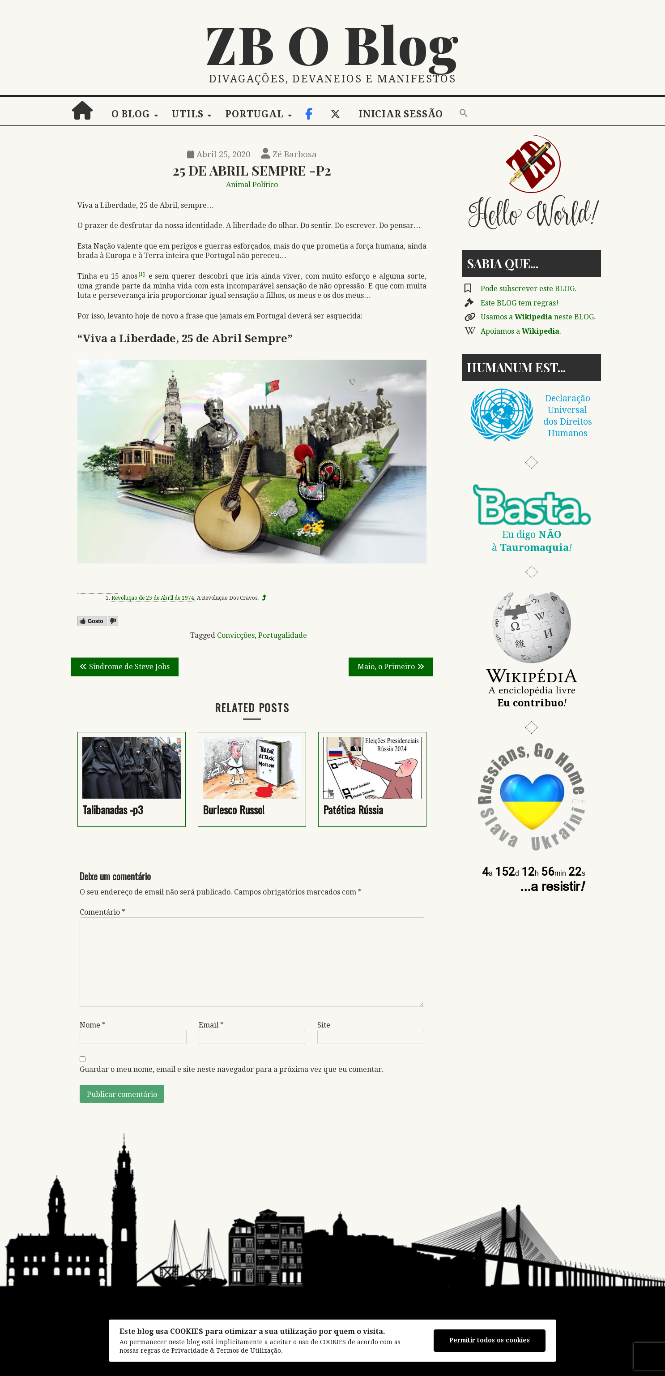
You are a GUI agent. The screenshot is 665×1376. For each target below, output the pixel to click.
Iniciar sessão (400, 114)
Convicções (236, 635)
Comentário (102, 912)
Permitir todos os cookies (489, 1340)
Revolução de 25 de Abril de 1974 (152, 598)
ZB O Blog (332, 43)
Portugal (254, 114)
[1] (141, 274)
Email (211, 1025)
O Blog (130, 114)
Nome (93, 1025)
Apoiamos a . (521, 331)
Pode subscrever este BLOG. (528, 288)
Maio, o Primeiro (386, 666)
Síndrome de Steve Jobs (129, 666)
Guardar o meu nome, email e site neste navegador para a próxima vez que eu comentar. (232, 1069)
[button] (463, 113)
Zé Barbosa (289, 154)
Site (323, 1025)
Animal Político (252, 185)
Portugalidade (282, 635)
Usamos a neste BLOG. (538, 317)
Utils (187, 114)
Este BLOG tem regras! (519, 303)
